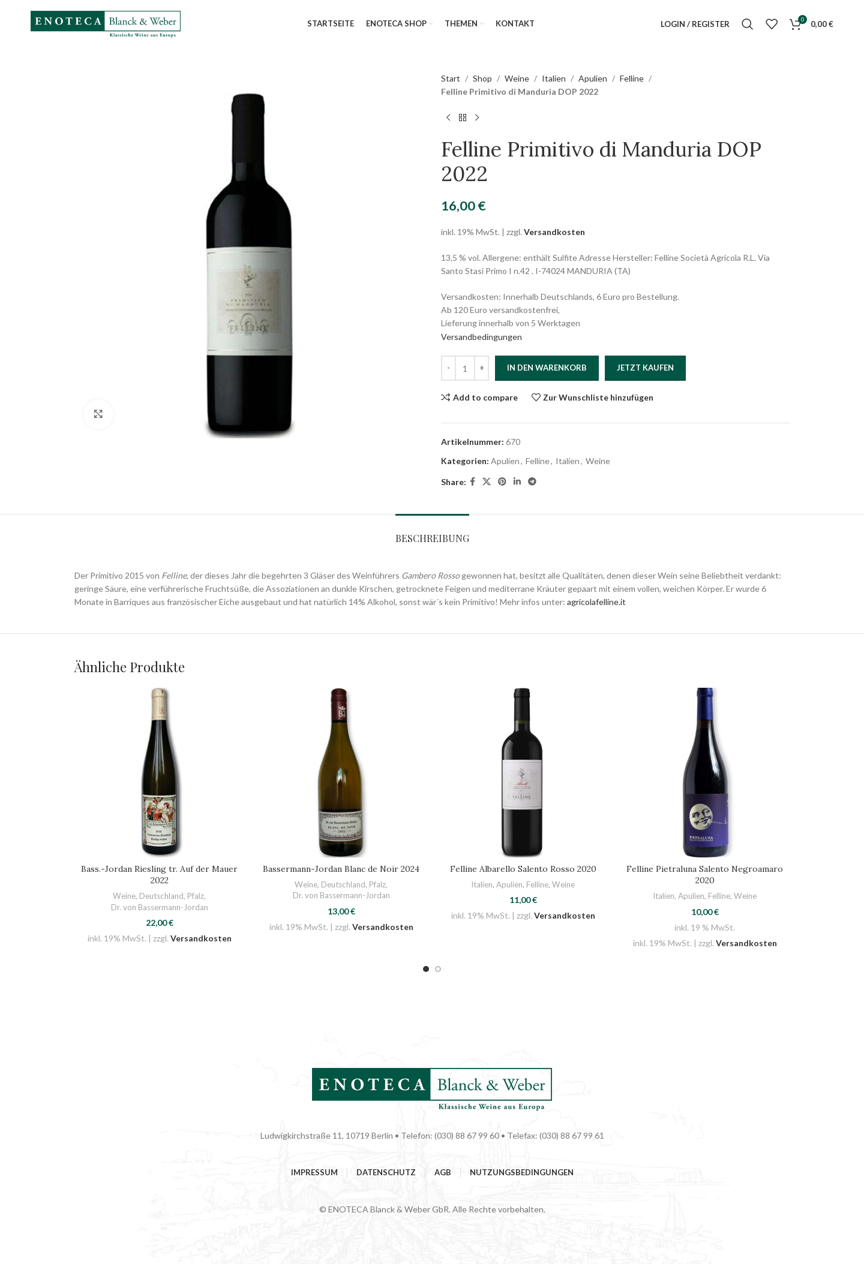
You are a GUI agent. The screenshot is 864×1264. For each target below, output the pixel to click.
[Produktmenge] (465, 368)
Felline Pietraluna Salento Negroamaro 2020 (704, 874)
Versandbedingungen (481, 337)
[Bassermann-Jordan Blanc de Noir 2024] (341, 772)
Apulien (592, 78)
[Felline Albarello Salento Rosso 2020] (523, 772)
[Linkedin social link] (517, 482)
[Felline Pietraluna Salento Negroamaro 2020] (705, 772)
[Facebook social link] (472, 482)
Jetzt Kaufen (645, 367)
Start (450, 78)
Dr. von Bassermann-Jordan (159, 907)
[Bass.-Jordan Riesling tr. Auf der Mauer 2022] (159, 772)
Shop (482, 78)
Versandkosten (554, 232)
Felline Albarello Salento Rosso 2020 (523, 868)
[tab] (432, 532)
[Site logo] (106, 23)
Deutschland (161, 896)
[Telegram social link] (532, 482)
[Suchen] (748, 24)
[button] (426, 969)
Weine (517, 78)
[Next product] (477, 118)
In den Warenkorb (547, 367)
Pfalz (195, 896)
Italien (554, 78)
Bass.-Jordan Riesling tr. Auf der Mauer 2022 (159, 874)
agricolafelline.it (596, 602)
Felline (632, 78)
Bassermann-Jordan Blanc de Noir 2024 (341, 868)
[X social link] (486, 482)
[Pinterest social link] (502, 482)
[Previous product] (448, 118)
